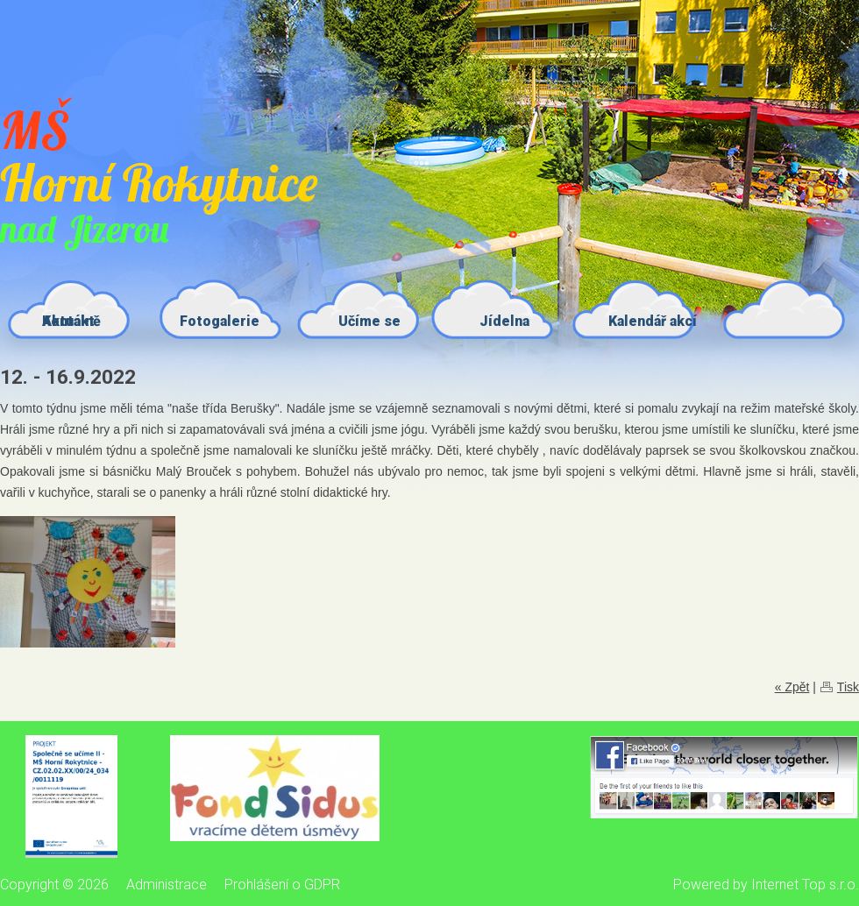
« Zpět (792, 687)
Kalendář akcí (652, 321)
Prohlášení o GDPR (282, 884)
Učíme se (369, 321)
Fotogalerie (219, 321)
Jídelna (504, 321)
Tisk (848, 687)
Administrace (166, 884)
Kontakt (68, 321)
